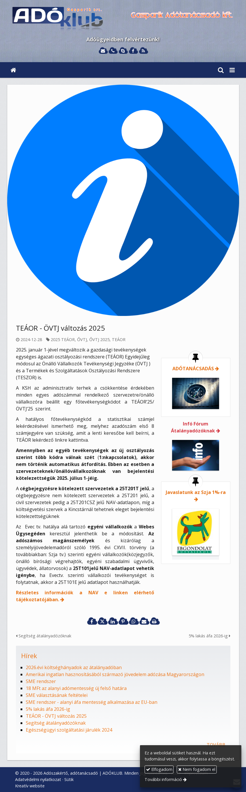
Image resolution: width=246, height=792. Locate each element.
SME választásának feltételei (57, 695)
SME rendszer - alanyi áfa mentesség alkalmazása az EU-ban (91, 702)
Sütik (69, 779)
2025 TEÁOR (63, 339)
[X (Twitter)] (102, 621)
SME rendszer (41, 681)
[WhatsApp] (133, 621)
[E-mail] (103, 51)
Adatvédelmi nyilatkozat (38, 779)
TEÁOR (118, 339)
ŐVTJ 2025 (99, 339)
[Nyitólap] (123, 19)
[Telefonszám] (113, 51)
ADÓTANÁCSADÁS (193, 368)
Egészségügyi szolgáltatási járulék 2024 (69, 730)
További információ (163, 779)
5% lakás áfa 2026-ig (209, 636)
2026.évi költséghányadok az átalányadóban (74, 667)
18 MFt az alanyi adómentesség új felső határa (76, 688)
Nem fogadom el (196, 769)
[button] (232, 70)
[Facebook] (133, 51)
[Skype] (123, 51)
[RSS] (143, 51)
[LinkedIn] (112, 621)
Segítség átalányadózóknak (43, 636)
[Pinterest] (123, 621)
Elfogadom (159, 769)
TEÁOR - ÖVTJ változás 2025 (56, 716)
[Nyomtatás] (154, 621)
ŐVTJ (82, 339)
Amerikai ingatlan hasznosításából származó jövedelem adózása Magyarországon (115, 674)
